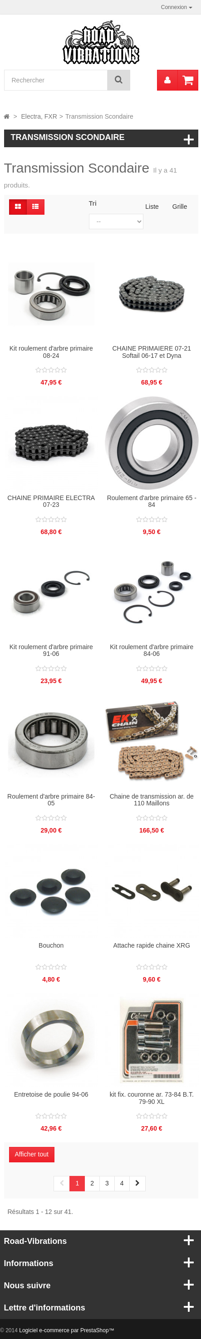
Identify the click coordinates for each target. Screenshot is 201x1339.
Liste (152, 206)
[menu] (167, 80)
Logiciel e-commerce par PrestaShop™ (66, 1330)
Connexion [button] (176, 7)
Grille (179, 206)
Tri (93, 203)
